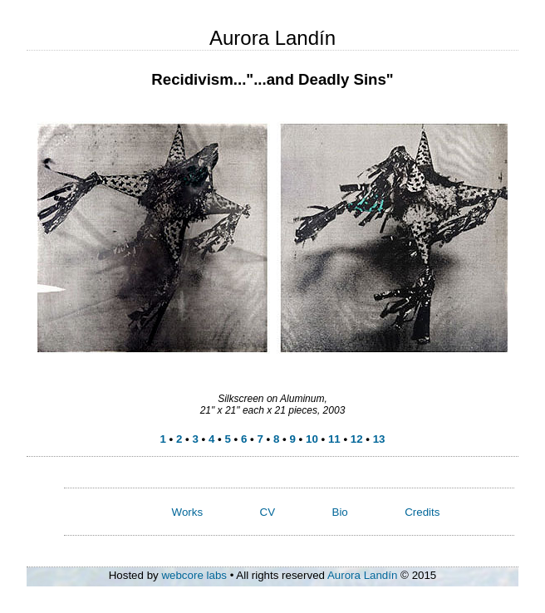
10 (312, 439)
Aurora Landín (362, 575)
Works (188, 512)
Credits (422, 512)
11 (334, 439)
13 (379, 439)
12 (357, 439)
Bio (340, 512)
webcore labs (194, 575)
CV (268, 512)
